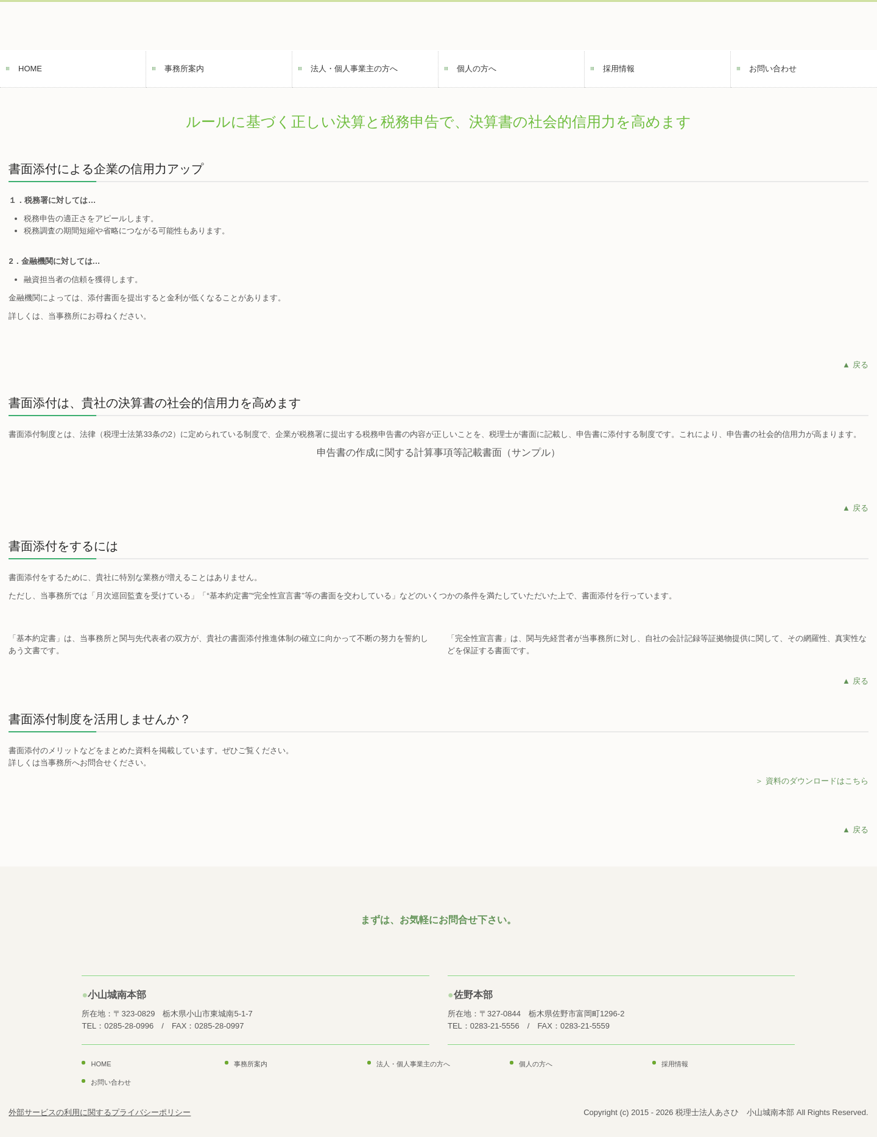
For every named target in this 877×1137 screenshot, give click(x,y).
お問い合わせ (773, 68)
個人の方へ (476, 68)
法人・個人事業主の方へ (354, 68)
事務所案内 (184, 68)
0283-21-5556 (495, 1025)
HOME (30, 68)
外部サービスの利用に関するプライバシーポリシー (100, 1112)
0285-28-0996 (128, 1025)
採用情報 (619, 68)
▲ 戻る (855, 364)
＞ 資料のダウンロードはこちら (811, 780)
